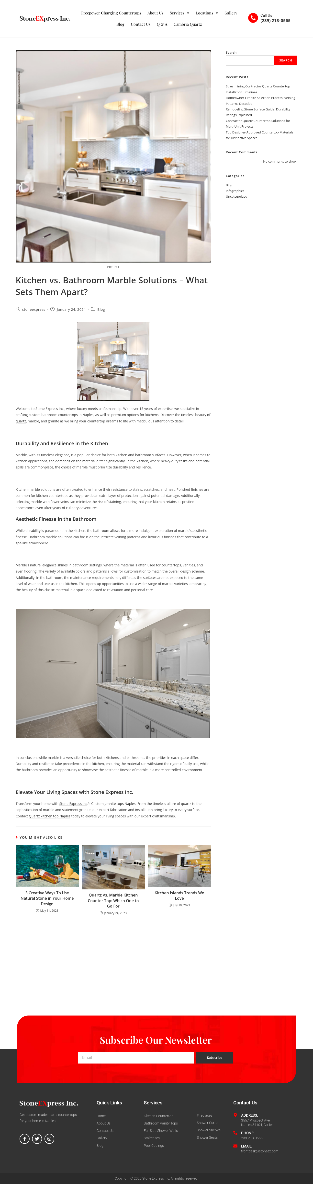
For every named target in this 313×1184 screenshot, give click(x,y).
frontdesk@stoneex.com (259, 1151)
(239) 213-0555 (275, 20)
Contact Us (140, 24)
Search (231, 52)
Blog (120, 24)
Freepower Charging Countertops (111, 12)
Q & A (162, 24)
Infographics (235, 191)
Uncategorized (236, 196)
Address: (249, 1115)
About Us (155, 12)
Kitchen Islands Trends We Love (179, 895)
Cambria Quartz (188, 24)
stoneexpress (33, 309)
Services (179, 13)
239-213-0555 (252, 1138)
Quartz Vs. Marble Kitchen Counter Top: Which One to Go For (113, 900)
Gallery (230, 12)
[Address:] (235, 1115)
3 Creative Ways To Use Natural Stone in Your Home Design (47, 898)
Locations (207, 13)
